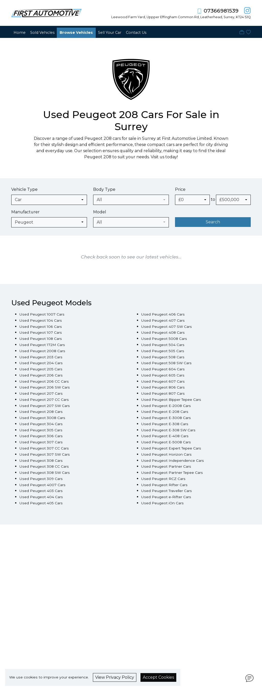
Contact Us (136, 32)
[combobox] (49, 200)
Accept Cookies (158, 677)
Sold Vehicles (42, 32)
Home (20, 32)
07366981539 (221, 10)
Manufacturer (25, 212)
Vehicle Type (24, 189)
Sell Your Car (109, 32)
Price (180, 189)
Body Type (104, 189)
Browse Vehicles (76, 32)
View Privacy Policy (114, 677)
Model (99, 212)
